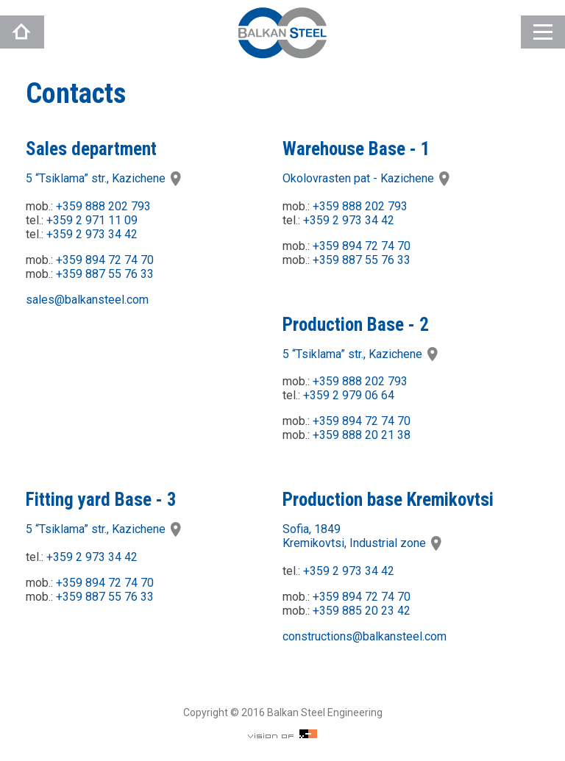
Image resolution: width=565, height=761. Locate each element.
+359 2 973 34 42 (92, 234)
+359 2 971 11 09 (92, 220)
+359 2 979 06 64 (348, 395)
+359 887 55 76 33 (105, 274)
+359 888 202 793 (103, 206)
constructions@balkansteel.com (364, 636)
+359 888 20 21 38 (362, 435)
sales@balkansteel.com (87, 300)
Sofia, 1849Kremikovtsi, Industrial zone (363, 536)
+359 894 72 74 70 (105, 260)
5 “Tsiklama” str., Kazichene (104, 178)
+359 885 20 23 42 (362, 611)
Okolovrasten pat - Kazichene (367, 178)
